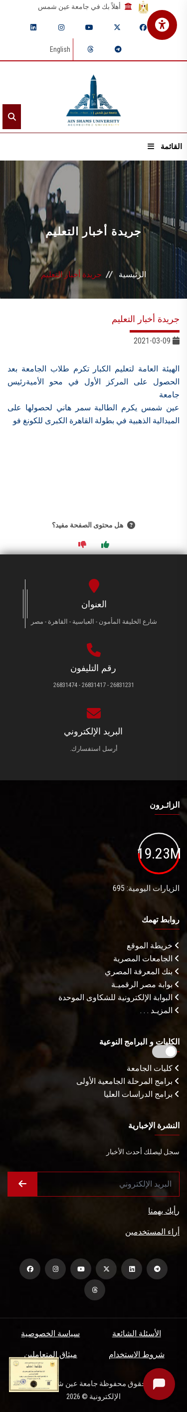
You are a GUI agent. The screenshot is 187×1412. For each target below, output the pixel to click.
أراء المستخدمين (152, 1231)
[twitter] (117, 27)
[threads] (90, 49)
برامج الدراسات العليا (142, 1094)
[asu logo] (93, 97)
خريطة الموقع (153, 945)
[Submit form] (22, 1184)
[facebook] (143, 27)
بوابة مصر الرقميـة (145, 984)
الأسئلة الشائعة (136, 1333)
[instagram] (61, 27)
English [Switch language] (60, 49)
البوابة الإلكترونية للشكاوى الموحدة (119, 997)
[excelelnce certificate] (34, 1374)
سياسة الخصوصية (50, 1333)
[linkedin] (33, 27)
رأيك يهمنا (164, 1211)
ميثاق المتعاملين (50, 1354)
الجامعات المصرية (146, 958)
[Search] (11, 116)
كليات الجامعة (153, 1068)
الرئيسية (132, 274)
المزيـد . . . (160, 1010)
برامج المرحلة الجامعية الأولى (128, 1081)
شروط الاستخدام (137, 1354)
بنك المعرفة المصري (142, 971)
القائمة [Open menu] (165, 146)
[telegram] (118, 49)
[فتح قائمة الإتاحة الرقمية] (162, 25)
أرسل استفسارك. (94, 748)
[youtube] (89, 27)
